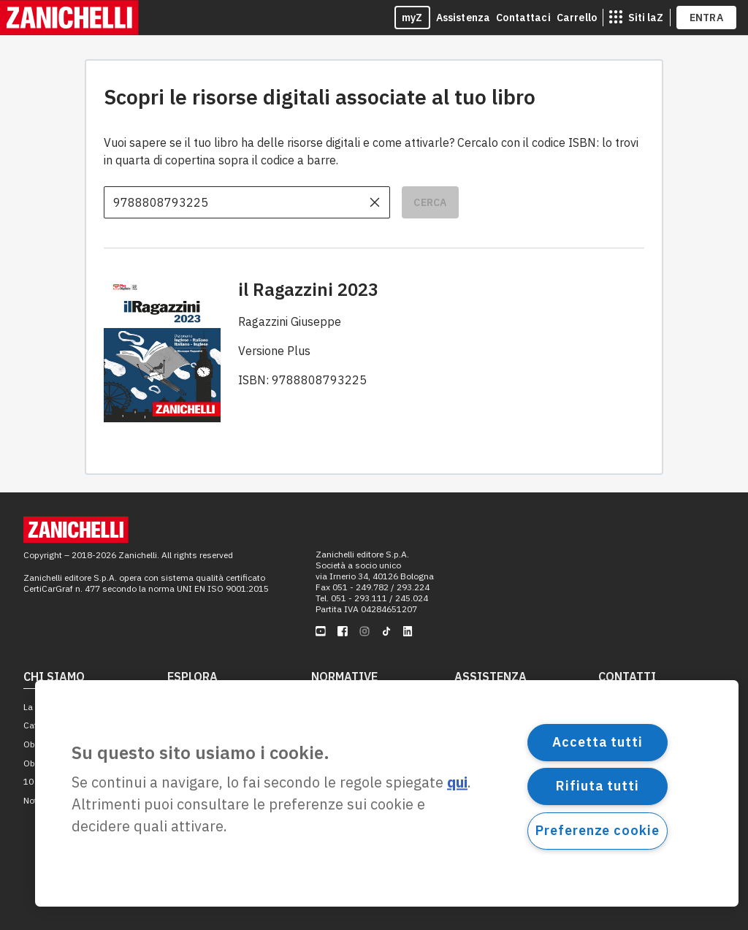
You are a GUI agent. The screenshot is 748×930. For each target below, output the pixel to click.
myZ (412, 17)
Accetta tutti (597, 741)
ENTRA (707, 17)
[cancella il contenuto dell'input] (374, 202)
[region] (387, 793)
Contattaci (523, 17)
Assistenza (463, 17)
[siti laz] (636, 17)
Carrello (577, 17)
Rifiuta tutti (597, 785)
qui (457, 783)
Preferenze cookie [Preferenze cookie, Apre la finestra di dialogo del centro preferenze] (597, 830)
